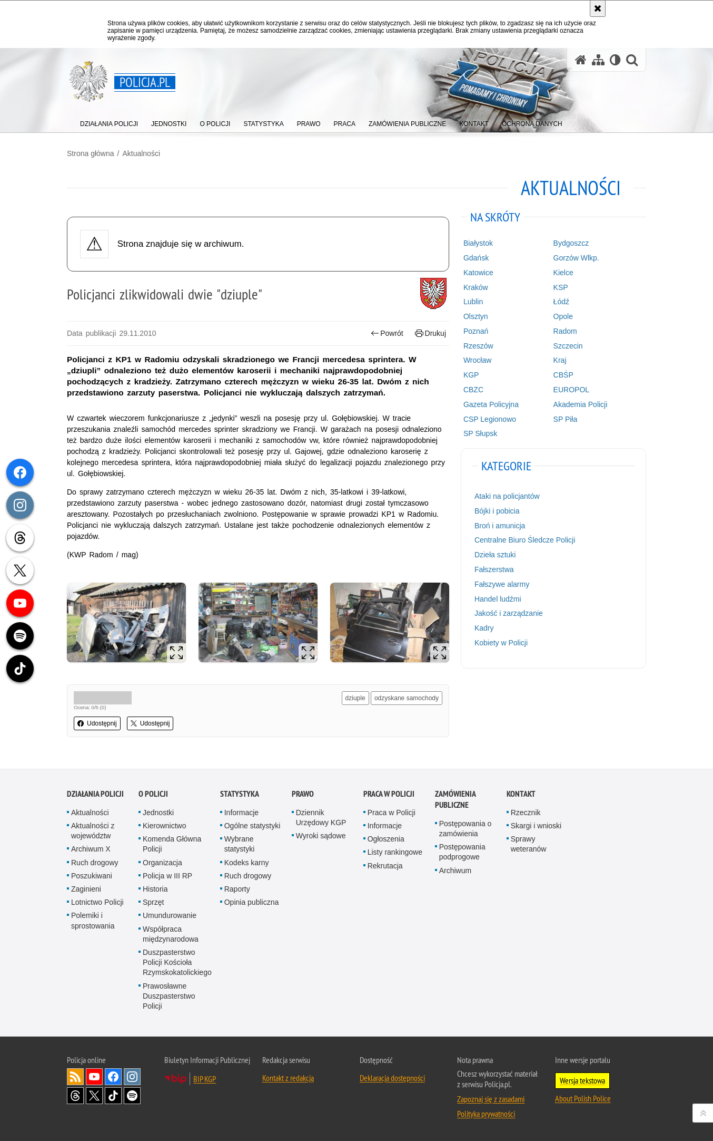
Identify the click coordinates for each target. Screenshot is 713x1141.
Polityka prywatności (486, 1113)
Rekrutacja (385, 866)
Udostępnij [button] (97, 723)
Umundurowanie (169, 915)
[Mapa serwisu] (598, 59)
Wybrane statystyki (239, 844)
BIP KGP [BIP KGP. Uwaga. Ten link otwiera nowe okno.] (204, 1079)
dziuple (355, 698)
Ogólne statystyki (252, 825)
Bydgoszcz (571, 243)
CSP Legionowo (489, 419)
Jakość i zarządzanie (508, 613)
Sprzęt (153, 902)
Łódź (561, 301)
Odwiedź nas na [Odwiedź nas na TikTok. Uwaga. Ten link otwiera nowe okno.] (113, 1095)
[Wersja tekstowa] (615, 59)
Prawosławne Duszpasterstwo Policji (169, 996)
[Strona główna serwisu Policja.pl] (581, 59)
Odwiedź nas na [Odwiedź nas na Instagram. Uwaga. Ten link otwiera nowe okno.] (132, 1076)
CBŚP (563, 375)
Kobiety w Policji (501, 643)
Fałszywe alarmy (501, 584)
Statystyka (239, 793)
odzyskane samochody (406, 698)
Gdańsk (476, 258)
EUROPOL (571, 389)
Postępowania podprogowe (462, 852)
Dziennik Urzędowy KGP (321, 817)
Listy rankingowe (395, 852)
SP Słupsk (480, 433)
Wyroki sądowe (321, 835)
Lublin (473, 301)
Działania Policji (95, 793)
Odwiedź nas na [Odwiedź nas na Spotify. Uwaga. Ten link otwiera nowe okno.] (132, 1095)
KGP (471, 375)
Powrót (387, 333)
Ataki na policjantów (507, 496)
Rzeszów (478, 346)
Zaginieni (86, 889)
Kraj (560, 360)
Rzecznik (526, 812)
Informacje (241, 812)
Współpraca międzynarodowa (171, 934)
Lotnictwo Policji (97, 902)
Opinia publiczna (251, 902)
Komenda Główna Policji (172, 844)
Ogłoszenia (386, 839)
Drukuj (430, 333)
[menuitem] (109, 121)
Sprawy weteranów (529, 844)
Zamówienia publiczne (455, 799)
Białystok (478, 243)
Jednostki (158, 812)
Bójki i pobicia (497, 511)
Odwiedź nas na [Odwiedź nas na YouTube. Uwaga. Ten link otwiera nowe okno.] (94, 1076)
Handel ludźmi (497, 599)
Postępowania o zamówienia (465, 828)
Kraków (475, 287)
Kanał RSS (75, 1076)
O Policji (153, 793)
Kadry (484, 628)
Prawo (303, 793)
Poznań (475, 331)
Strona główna (90, 153)
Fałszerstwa (494, 569)
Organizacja (162, 862)
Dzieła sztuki (495, 554)
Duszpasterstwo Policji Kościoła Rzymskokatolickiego (177, 962)
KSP (560, 287)
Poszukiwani (91, 876)
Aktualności (141, 153)
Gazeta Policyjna (491, 404)
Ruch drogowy (94, 862)
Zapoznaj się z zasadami (490, 1099)
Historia (155, 889)
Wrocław (477, 360)
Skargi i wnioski (536, 825)
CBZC (473, 389)
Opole (563, 316)
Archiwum (455, 870)
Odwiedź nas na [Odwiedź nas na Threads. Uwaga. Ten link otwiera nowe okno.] (75, 1095)
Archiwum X (91, 849)
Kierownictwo (164, 825)
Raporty (237, 889)
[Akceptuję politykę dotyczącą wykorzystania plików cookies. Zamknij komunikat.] (598, 8)
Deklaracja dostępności (392, 1077)
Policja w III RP (167, 876)
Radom (565, 331)
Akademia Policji (580, 404)
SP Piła (565, 419)
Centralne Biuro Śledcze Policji (524, 540)
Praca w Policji (388, 793)
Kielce (563, 272)
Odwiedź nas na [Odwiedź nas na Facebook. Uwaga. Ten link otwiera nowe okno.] (113, 1076)
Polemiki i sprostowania (93, 920)
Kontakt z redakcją (288, 1077)
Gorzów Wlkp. (576, 258)
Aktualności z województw (92, 830)
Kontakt (521, 793)
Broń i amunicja (500, 525)
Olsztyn (475, 316)
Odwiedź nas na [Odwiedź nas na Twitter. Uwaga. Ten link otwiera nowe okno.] (94, 1095)
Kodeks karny (246, 862)
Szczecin (568, 346)
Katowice (478, 272)
